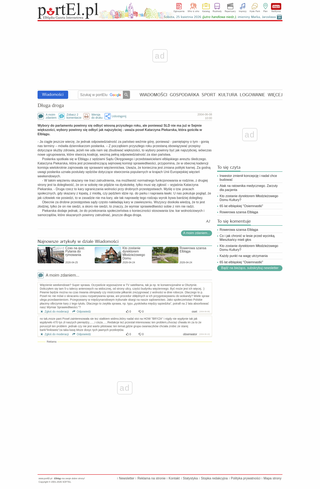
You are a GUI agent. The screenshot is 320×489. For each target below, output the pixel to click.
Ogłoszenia (178, 11)
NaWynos (276, 6)
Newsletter (126, 478)
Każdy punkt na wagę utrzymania (244, 256)
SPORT (209, 95)
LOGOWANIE (252, 95)
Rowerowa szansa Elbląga (239, 212)
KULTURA (227, 95)
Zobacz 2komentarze (74, 116)
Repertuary (230, 11)
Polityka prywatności (245, 478)
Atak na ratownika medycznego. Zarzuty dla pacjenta (249, 187)
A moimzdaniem (51, 116)
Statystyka (190, 478)
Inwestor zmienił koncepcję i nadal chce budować (248, 177)
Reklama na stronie (151, 478)
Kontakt (174, 478)
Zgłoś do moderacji (54, 311)
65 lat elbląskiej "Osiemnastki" (241, 206)
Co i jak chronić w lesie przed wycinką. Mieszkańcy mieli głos (247, 237)
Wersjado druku (96, 116)
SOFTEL (66, 482)
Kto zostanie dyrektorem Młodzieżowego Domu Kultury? (249, 198)
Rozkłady (217, 11)
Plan (265, 11)
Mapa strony (272, 478)
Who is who (193, 11)
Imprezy (243, 11)
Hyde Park (255, 11)
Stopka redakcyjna (214, 478)
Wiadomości (53, 95)
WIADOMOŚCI (153, 95)
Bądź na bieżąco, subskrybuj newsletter (249, 268)
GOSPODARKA (184, 95)
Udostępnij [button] (119, 116)
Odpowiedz (80, 311)
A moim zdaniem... (196, 233)
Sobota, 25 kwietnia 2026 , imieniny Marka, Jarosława (220, 17)
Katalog (206, 11)
